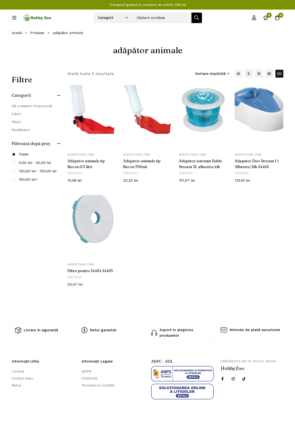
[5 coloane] (279, 89)
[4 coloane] (269, 89)
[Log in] (254, 19)
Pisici (16, 137)
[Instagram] (233, 394)
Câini (16, 129)
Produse (37, 48)
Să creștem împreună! (32, 121)
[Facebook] (222, 394)
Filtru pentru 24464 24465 (90, 285)
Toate (23, 169)
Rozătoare (21, 145)
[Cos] (277, 19)
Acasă (17, 48)
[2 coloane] (249, 89)
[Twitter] (244, 394)
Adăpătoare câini (80, 170)
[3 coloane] (259, 89)
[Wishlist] (265, 19)
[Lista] (238, 89)
